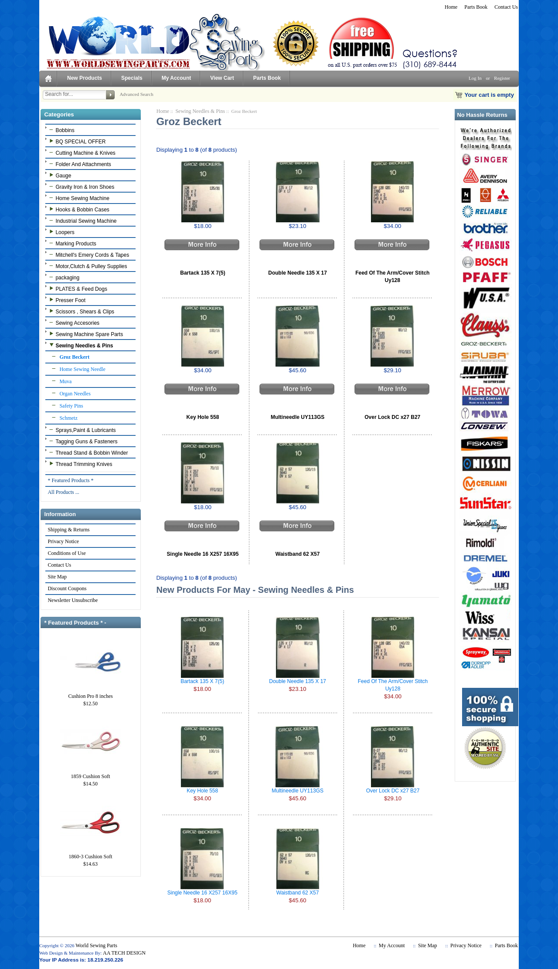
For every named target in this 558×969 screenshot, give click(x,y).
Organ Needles (68, 393)
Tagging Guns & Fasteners (82, 441)
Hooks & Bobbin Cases (78, 209)
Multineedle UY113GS (297, 417)
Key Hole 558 (203, 417)
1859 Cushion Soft (90, 773)
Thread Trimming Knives (79, 463)
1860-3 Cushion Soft (90, 854)
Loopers (60, 231)
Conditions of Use (66, 553)
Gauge (59, 175)
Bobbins (60, 129)
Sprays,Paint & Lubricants (81, 429)
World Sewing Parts (96, 945)
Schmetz (62, 417)
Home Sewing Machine (78, 197)
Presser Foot (66, 299)
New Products (84, 78)
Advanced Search (136, 94)
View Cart (222, 78)
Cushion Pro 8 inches (90, 693)
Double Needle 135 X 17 (297, 273)
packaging (63, 277)
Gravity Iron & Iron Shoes (80, 186)
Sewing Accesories (73, 322)
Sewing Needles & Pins (200, 111)
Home (451, 7)
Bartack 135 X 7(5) (202, 273)
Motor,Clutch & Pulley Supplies (87, 265)
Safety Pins (65, 405)
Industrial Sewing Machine (81, 220)
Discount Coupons (66, 588)
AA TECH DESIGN (124, 953)
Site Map (57, 577)
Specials (132, 78)
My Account (176, 78)
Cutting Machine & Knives (81, 152)
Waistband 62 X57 (298, 554)
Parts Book (475, 7)
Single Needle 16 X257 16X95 (203, 554)
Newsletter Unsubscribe (72, 600)
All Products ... (63, 492)
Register (502, 78)
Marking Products (71, 243)
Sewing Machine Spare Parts (85, 333)
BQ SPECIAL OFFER (76, 141)
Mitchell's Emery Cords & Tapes (88, 254)
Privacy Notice (63, 541)
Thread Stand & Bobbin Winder (87, 452)
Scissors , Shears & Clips (80, 311)
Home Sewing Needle (76, 368)
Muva (59, 380)
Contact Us (506, 7)
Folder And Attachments (79, 163)
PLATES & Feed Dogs (77, 288)
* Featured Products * (70, 480)
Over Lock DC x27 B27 (392, 417)
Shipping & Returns (68, 530)
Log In (475, 78)
